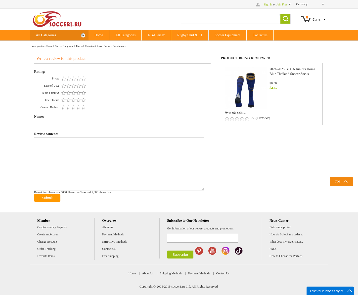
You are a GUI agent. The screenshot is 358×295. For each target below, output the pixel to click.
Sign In (268, 4)
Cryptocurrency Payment (52, 227)
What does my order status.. (286, 241)
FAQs (272, 249)
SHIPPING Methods (114, 241)
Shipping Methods (171, 273)
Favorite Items (46, 256)
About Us (148, 273)
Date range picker (280, 227)
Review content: (46, 134)
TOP (337, 181)
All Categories (61, 35)
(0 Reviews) (263, 118)
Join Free (281, 4)
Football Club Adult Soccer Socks (93, 46)
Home (98, 35)
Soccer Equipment (227, 35)
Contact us (260, 35)
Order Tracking (46, 249)
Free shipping (110, 256)
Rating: (39, 72)
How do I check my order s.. (286, 234)
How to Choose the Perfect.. (286, 256)
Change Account (47, 241)
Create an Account (48, 234)
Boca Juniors (119, 46)
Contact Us (109, 249)
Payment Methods (113, 234)
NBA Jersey (156, 35)
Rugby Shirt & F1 (189, 35)
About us (107, 227)
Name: (39, 116)
